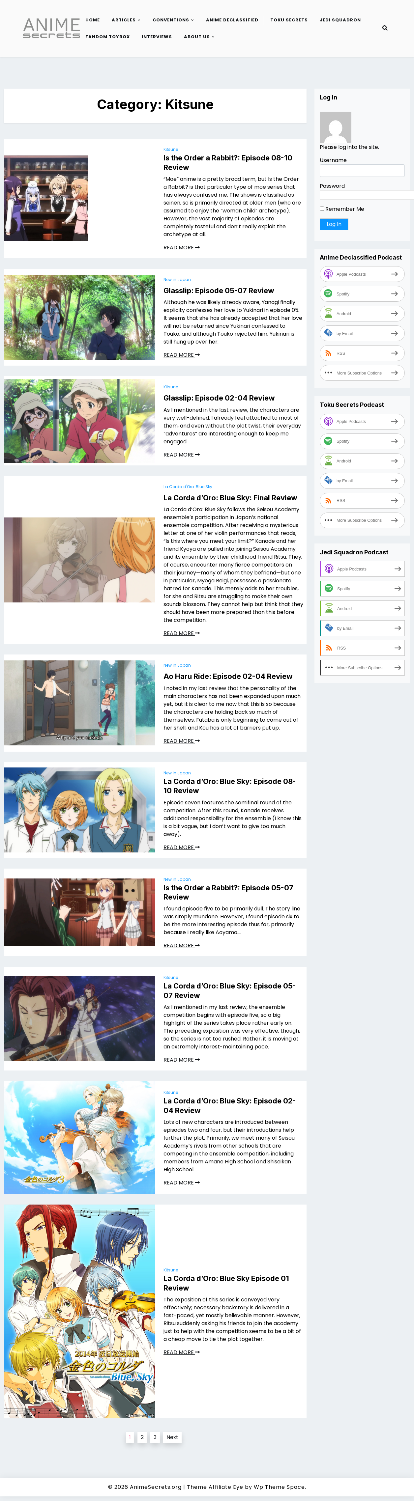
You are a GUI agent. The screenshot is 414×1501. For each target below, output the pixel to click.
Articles (124, 20)
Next (172, 1437)
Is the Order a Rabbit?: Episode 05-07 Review (228, 892)
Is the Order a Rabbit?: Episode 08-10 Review (227, 162)
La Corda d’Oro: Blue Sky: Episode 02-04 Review (229, 1106)
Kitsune (170, 149)
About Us (197, 37)
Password (332, 186)
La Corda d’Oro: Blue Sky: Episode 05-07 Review (229, 991)
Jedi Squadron (340, 20)
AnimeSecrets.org (156, 1487)
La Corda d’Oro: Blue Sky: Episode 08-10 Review (229, 786)
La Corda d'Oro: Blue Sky (187, 486)
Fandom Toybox (107, 37)
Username (333, 160)
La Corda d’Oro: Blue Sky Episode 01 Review (226, 1283)
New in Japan (177, 279)
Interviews (157, 37)
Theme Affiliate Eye (215, 1487)
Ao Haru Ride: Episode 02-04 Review (228, 676)
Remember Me (342, 209)
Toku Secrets (289, 20)
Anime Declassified (232, 20)
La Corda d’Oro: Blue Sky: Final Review (230, 497)
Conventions (171, 20)
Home (92, 20)
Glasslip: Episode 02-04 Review (219, 398)
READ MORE (181, 247)
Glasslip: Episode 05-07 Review (218, 290)
